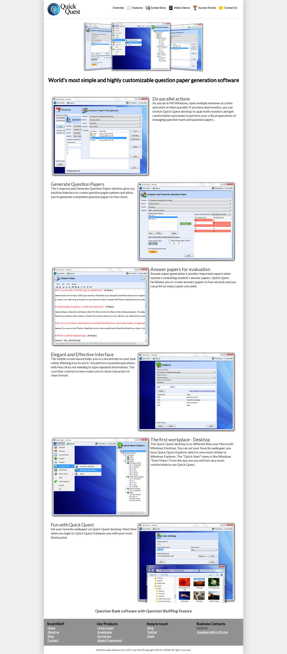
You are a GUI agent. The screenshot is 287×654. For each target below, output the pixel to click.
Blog (50, 636)
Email (150, 636)
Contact (52, 640)
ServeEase (104, 636)
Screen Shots (158, 7)
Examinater (104, 632)
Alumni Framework (109, 640)
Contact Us (230, 7)
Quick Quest (105, 628)
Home (51, 628)
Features (137, 7)
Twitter (152, 632)
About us (53, 632)
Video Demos (182, 7)
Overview (118, 7)
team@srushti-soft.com (212, 632)
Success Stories (207, 7)
